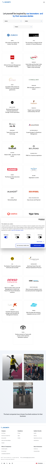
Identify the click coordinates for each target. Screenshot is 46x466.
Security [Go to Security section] (35, 435)
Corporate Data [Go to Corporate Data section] (36, 451)
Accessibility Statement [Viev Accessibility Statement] (5, 453)
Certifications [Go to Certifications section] (36, 440)
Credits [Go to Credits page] (19, 438)
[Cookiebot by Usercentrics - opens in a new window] (39, 219)
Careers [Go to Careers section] (2, 442)
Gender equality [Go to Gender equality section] (4, 448)
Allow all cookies (37, 245)
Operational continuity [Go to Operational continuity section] (38, 438)
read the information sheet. (17, 230)
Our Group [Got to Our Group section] (3, 433)
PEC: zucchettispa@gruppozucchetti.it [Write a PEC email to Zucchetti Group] (27, 457)
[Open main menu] (44, 2)
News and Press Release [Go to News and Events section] (6, 440)
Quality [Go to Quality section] (35, 433)
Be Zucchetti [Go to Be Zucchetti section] (3, 438)
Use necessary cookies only (23, 245)
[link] (12, 41)
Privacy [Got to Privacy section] (19, 433)
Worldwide (40, 463)
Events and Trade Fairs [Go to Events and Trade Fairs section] (5, 435)
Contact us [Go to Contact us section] (36, 448)
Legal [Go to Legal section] (19, 435)
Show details (39, 241)
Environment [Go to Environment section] (3, 451)
